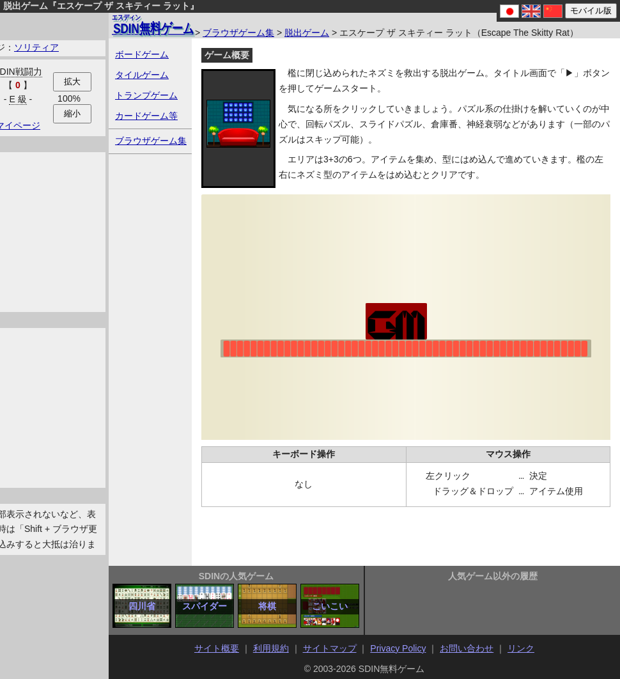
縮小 (72, 113)
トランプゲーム (146, 95)
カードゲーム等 (146, 116)
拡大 (72, 81)
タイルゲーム (142, 75)
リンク (521, 648)
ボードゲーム (142, 54)
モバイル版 (591, 10)
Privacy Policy (398, 648)
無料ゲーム (153, 24)
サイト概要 (216, 648)
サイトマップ (330, 648)
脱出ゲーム (306, 32)
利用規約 (271, 648)
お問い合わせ (466, 648)
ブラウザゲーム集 (238, 32)
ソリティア (36, 47)
